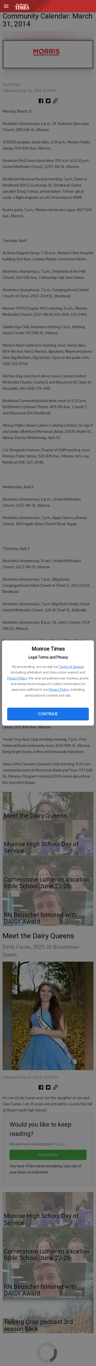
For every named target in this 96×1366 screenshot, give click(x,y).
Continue (48, 714)
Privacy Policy (17, 678)
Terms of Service (71, 667)
